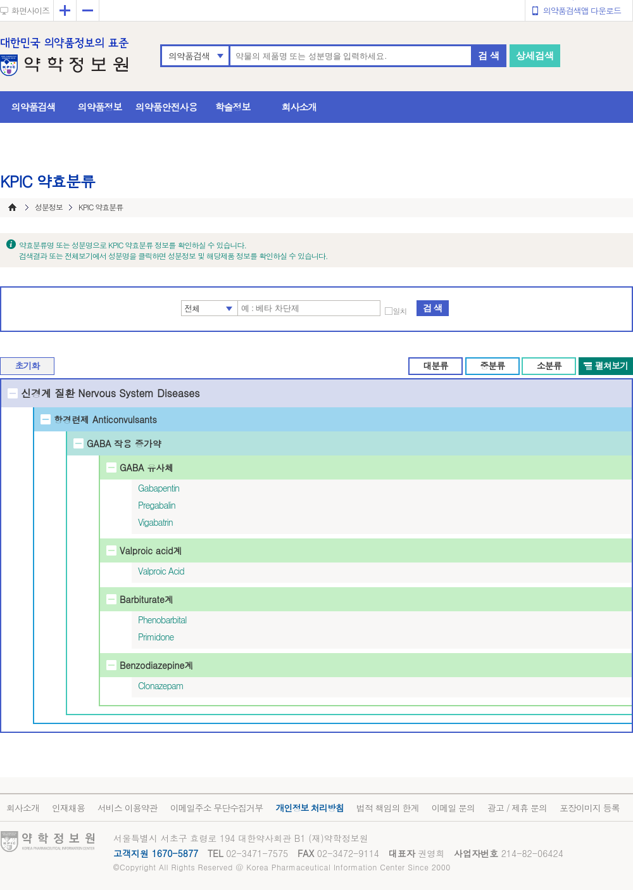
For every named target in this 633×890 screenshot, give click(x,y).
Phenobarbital (162, 619)
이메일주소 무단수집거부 (216, 807)
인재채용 (68, 807)
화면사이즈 (30, 10)
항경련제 (71, 419)
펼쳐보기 (611, 365)
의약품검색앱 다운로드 (582, 10)
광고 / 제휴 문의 (517, 807)
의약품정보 (100, 106)
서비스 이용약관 (127, 807)
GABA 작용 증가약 (124, 443)
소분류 (549, 365)
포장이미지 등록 (590, 807)
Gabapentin (158, 487)
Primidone (155, 636)
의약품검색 (189, 55)
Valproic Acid (161, 570)
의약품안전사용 (166, 106)
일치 (400, 311)
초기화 (27, 365)
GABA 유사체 (146, 467)
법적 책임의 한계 (387, 807)
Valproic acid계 (151, 550)
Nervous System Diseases (138, 393)
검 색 (488, 55)
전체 (192, 308)
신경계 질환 (48, 393)
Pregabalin (156, 505)
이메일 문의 (453, 807)
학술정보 (233, 106)
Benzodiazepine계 (156, 665)
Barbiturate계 (146, 599)
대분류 (435, 365)
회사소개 (299, 106)
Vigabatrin (155, 522)
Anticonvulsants (124, 419)
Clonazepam (161, 685)
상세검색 (535, 55)
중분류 (492, 365)
